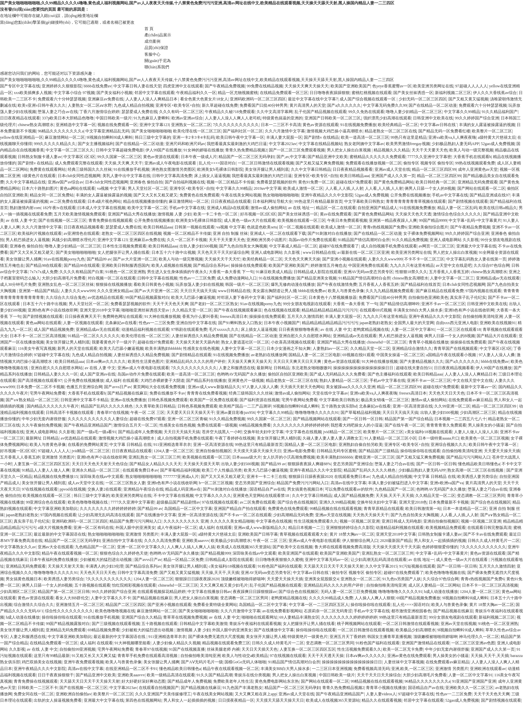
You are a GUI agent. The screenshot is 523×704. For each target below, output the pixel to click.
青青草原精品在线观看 (384, 508)
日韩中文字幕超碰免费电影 (120, 150)
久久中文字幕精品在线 (26, 182)
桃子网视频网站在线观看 (359, 623)
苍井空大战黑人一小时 (222, 432)
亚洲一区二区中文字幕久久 (141, 547)
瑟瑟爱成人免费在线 (139, 111)
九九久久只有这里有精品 (412, 265)
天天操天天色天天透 (413, 214)
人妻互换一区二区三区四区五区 (42, 464)
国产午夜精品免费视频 (225, 86)
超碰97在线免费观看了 (339, 246)
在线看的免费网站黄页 (88, 444)
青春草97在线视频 (113, 412)
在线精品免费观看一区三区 (284, 92)
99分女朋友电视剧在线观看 (307, 303)
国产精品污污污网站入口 (468, 457)
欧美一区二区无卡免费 (403, 649)
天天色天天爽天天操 (302, 259)
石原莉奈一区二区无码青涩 (328, 611)
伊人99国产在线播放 (163, 150)
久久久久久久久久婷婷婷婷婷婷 (301, 425)
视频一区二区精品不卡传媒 (230, 182)
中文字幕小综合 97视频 (74, 92)
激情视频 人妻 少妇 (174, 214)
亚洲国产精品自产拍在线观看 (240, 508)
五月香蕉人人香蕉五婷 (449, 271)
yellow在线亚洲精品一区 (21, 137)
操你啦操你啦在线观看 (420, 451)
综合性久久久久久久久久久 (69, 611)
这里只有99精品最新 (52, 655)
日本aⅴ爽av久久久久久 (106, 361)
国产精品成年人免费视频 (140, 432)
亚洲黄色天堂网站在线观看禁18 (261, 495)
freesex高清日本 (233, 316)
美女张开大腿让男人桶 (266, 636)
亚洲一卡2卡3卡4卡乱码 (193, 137)
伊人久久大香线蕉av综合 (495, 92)
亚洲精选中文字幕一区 (76, 124)
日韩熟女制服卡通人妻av (39, 156)
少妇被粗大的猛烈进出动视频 (106, 559)
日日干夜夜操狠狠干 (56, 675)
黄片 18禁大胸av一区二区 (352, 534)
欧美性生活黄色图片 (146, 361)
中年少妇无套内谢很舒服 (44, 419)
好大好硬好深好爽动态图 (143, 681)
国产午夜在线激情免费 (337, 284)
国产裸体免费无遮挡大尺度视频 (216, 636)
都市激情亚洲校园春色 (411, 611)
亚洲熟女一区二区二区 (191, 124)
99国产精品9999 (433, 220)
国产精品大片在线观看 (497, 335)
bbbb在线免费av (97, 86)
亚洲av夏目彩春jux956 (235, 412)
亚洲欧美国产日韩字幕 (258, 534)
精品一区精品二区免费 (183, 559)
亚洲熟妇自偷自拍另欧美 (361, 444)
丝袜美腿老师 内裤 (223, 649)
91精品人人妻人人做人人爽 (46, 470)
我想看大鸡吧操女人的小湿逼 (357, 425)
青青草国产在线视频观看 (456, 348)
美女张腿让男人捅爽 (24, 259)
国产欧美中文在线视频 (293, 547)
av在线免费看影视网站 (282, 611)
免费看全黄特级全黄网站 (215, 604)
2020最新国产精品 (396, 540)
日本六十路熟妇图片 (40, 188)
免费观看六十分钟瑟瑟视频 (62, 99)
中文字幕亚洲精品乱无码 (107, 131)
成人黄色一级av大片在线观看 (250, 220)
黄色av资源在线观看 (320, 124)
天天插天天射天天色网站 (302, 387)
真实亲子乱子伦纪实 (468, 297)
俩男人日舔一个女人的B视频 (430, 188)
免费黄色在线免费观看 (199, 195)
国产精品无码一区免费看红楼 (444, 131)
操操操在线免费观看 (249, 265)
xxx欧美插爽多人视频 (33, 92)
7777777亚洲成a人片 (181, 476)
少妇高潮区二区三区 (478, 412)
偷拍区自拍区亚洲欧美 (288, 374)
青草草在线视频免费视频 (185, 617)
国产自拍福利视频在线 (185, 182)
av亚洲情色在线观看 (81, 233)
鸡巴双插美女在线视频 (42, 662)
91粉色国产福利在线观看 (280, 566)
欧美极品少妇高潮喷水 (231, 540)
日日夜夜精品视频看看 (353, 169)
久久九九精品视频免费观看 (390, 290)
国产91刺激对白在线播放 (330, 233)
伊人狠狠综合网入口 (360, 540)
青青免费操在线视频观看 (110, 220)
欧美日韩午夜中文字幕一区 (240, 137)
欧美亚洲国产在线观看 (298, 553)
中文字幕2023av (283, 143)
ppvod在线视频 (73, 489)
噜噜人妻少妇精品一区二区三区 (414, 111)
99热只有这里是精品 (409, 137)
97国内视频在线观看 (483, 290)
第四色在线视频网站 (143, 700)
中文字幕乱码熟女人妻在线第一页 (476, 259)
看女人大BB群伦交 (72, 598)
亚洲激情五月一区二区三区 (80, 604)
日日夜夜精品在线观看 (20, 118)
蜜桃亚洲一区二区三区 (375, 457)
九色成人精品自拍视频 (134, 105)
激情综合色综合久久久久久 (457, 214)
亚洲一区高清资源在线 (413, 406)
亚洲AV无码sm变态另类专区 (369, 271)
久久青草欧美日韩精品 (155, 406)
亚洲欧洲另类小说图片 (266, 239)
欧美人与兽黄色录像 (346, 290)
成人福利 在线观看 (121, 380)
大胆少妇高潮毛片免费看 (64, 278)
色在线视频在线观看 (282, 310)
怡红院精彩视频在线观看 (134, 585)
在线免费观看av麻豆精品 (470, 400)
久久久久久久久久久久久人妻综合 (98, 419)
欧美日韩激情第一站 (423, 508)
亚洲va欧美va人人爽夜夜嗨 (452, 137)
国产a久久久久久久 (344, 105)
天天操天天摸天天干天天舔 (396, 547)
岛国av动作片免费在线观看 (312, 239)
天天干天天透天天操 (326, 655)
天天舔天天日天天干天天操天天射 (334, 566)
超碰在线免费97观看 (147, 419)
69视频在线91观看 (359, 355)
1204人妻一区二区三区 (173, 451)
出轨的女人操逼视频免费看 (58, 700)
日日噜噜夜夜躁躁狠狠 (330, 92)
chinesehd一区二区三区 (387, 342)
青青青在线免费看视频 (207, 393)
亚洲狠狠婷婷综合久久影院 (350, 527)
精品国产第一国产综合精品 (409, 419)
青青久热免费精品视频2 (246, 150)
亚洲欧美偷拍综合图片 (428, 227)
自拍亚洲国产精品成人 (378, 207)
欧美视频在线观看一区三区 (302, 220)
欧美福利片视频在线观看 (40, 233)
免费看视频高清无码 (372, 668)
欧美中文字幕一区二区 (147, 207)
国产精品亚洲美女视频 (317, 278)
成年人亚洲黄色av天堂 (478, 169)
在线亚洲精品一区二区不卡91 (131, 668)
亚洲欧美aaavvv (195, 540)
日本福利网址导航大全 (272, 201)
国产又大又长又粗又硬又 (155, 195)
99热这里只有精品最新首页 (319, 201)
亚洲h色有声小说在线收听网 (53, 310)
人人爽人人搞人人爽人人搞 (191, 547)
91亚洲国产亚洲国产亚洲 (474, 681)
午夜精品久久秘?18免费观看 (229, 111)
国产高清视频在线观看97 (40, 380)
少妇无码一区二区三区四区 (423, 99)
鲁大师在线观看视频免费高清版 (343, 547)
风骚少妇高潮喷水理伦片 (74, 239)
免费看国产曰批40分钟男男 (263, 105)
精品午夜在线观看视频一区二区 (70, 553)
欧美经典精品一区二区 (398, 124)
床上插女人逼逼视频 (212, 175)
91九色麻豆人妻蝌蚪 (151, 118)
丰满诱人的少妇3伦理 (104, 566)
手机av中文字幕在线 (450, 195)
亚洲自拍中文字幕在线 (196, 322)
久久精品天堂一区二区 (192, 310)
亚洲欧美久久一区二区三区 (469, 687)
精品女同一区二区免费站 (52, 195)
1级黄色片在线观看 (39, 175)
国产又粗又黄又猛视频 (468, 99)
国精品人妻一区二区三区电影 (315, 355)
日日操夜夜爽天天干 (83, 316)
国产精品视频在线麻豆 (127, 393)
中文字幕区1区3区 (79, 156)
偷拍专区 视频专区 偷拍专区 (428, 163)
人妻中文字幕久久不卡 (111, 598)
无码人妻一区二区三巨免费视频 (349, 591)
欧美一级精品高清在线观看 (171, 675)
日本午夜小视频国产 (282, 322)
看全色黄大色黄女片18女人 (204, 99)
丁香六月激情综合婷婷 (99, 111)
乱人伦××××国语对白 (217, 163)
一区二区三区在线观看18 (459, 329)
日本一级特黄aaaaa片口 (438, 438)
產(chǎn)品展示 (157, 35)
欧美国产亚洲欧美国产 (351, 86)
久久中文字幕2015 (381, 566)
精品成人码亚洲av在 (183, 489)
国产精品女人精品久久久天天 (155, 464)
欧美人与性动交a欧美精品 (245, 655)
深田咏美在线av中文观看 (101, 476)
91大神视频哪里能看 (132, 643)
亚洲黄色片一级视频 (246, 380)
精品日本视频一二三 (306, 527)
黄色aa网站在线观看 (77, 188)
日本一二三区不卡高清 (281, 124)
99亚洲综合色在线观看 (46, 502)
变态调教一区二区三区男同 (481, 495)
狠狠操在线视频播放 (114, 284)
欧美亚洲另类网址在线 (433, 86)
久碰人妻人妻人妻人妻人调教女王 (333, 438)
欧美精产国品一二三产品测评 (245, 406)
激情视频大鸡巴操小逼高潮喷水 (335, 131)
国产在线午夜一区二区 (405, 425)
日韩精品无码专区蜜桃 (337, 451)
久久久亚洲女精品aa (115, 290)
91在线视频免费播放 (358, 124)
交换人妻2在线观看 (104, 489)
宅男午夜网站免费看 (48, 393)
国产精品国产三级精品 (379, 451)
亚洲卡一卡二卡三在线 (266, 476)
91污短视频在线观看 (417, 566)
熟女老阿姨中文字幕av (364, 143)
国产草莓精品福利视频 (361, 412)
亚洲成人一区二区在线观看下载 (278, 233)
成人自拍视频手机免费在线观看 (389, 246)
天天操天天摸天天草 (201, 464)
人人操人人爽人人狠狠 (375, 598)
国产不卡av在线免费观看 (485, 534)
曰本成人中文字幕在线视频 (101, 207)
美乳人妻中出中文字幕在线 (126, 175)
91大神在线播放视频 (162, 316)
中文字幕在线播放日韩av (209, 591)
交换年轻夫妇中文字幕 (263, 432)
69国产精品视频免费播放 (418, 598)
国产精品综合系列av (211, 265)
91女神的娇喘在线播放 (203, 150)
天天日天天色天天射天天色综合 (100, 464)
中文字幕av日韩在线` (438, 124)
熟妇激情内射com (25, 207)
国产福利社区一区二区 (243, 131)
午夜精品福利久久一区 (196, 92)
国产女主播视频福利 (96, 143)
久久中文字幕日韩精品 (311, 169)
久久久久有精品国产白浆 (81, 271)
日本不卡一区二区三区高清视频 (38, 335)
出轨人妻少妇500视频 (198, 246)
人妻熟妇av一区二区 (330, 348)
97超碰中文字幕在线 (52, 355)
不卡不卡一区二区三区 (424, 259)
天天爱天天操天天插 (502, 451)
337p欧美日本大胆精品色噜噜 (68, 118)
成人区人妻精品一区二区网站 (434, 585)
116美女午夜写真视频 (37, 348)
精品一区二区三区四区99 (434, 169)
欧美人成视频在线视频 (171, 265)
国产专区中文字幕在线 (20, 86)
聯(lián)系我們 (156, 67)
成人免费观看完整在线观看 (79, 163)
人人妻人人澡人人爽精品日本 (151, 99)
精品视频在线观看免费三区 (226, 643)
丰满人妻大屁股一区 (284, 137)
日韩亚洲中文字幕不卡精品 (84, 400)
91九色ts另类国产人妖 (401, 579)
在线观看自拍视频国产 (159, 687)
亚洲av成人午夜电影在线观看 (170, 163)
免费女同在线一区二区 (34, 694)
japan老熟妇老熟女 (376, 322)
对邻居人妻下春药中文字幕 (241, 297)
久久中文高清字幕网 (274, 111)
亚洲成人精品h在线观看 (228, 207)
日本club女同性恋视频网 (79, 175)
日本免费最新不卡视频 (449, 502)
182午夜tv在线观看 (58, 207)
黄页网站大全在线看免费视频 (159, 387)
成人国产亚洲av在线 (97, 374)
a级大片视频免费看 (54, 527)
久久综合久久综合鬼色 (66, 297)
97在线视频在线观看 (40, 489)
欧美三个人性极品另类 (222, 470)
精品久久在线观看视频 (382, 700)
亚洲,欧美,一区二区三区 (412, 668)
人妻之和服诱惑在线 (237, 368)
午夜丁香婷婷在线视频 (235, 438)
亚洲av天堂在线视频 (333, 515)
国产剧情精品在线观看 (191, 355)
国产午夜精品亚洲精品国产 (88, 425)
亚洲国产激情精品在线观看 (426, 643)
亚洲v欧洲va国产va (447, 483)
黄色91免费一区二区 (316, 182)
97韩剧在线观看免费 (189, 329)
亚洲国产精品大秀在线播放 (132, 214)
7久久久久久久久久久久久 (236, 124)
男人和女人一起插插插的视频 (440, 540)
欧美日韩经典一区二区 (436, 182)
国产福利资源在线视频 (259, 400)
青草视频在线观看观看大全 (304, 534)
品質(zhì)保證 (156, 47)
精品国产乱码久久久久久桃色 (107, 406)
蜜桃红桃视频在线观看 (372, 92)
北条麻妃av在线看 (121, 322)
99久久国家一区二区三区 (119, 156)
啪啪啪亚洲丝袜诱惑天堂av (145, 310)
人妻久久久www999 (385, 259)
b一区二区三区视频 (216, 483)
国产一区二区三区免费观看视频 (297, 150)
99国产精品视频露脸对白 (147, 297)
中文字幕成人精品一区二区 (293, 246)
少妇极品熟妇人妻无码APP (455, 143)
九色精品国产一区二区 (395, 489)
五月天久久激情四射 (305, 316)
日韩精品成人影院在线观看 (318, 271)
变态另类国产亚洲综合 (353, 464)
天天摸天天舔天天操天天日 (257, 451)
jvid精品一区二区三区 (342, 432)
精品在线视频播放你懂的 (145, 201)
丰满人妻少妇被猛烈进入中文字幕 (398, 483)
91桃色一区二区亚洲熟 (125, 271)
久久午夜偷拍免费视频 (42, 425)
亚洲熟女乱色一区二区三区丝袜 (66, 284)
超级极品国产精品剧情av (178, 502)
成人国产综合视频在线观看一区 (368, 99)
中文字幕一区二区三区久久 (70, 150)
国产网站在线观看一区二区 (481, 188)
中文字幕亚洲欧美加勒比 (56, 508)
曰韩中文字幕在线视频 (157, 278)
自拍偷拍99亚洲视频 (77, 649)
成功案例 (152, 41)
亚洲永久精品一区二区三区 (96, 470)
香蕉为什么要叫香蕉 (200, 316)
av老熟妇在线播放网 (269, 355)
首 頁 (148, 28)
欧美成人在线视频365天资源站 (244, 547)
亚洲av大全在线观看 (55, 547)
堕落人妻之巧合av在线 (57, 111)
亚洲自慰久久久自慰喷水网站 (305, 335)
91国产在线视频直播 (187, 649)
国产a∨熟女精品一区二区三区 (32, 400)
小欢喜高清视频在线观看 (293, 342)
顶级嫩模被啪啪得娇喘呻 (243, 579)
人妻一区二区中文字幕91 (413, 329)
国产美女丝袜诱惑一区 (413, 92)
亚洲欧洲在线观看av (488, 668)
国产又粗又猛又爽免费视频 (320, 163)
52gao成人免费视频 (497, 143)
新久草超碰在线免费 (220, 105)
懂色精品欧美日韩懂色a (479, 464)
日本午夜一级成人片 (199, 156)
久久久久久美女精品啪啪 (232, 521)
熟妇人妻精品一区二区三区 (344, 380)
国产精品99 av (99, 259)
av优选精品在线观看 (105, 297)
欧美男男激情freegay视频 (408, 143)
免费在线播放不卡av (167, 393)
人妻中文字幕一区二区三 (452, 278)
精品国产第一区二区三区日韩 (64, 591)
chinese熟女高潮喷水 (36, 124)
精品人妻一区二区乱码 (457, 207)
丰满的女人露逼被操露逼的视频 (487, 124)
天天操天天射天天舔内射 (197, 342)
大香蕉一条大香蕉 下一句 (231, 271)
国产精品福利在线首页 (421, 284)
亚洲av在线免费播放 (128, 400)
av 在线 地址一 (301, 207)
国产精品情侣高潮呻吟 (400, 303)
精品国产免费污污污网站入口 (303, 483)
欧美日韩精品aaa (354, 175)
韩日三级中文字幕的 (153, 137)
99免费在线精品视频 (265, 86)
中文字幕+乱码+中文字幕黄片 (475, 220)
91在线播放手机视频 (131, 169)
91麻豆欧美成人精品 (274, 271)
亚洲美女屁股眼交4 (322, 579)
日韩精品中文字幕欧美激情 (203, 623)
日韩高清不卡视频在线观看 (70, 412)
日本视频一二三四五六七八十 (460, 419)
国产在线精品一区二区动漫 (433, 105)
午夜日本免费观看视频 (347, 220)
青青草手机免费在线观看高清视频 (147, 655)
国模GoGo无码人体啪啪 (245, 662)
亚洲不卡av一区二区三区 (443, 303)
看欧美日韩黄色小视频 (153, 284)
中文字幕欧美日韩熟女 (364, 201)
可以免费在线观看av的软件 (349, 489)
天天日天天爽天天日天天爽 (297, 361)
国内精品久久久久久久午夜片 (53, 406)
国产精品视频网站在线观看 (317, 419)
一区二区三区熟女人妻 (125, 483)
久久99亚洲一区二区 (452, 406)
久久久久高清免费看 (162, 540)
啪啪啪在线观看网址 (259, 617)
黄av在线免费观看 (336, 214)
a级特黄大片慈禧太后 (496, 137)
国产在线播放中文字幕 (156, 515)
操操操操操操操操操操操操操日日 (363, 368)
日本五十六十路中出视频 (173, 252)
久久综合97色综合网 (492, 265)
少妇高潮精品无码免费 (293, 515)
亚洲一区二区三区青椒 (187, 419)
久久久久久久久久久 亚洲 (185, 521)
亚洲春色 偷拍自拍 (146, 182)
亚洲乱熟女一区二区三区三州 (154, 457)
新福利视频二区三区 (453, 92)
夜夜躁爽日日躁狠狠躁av (255, 591)
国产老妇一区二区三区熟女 (214, 303)
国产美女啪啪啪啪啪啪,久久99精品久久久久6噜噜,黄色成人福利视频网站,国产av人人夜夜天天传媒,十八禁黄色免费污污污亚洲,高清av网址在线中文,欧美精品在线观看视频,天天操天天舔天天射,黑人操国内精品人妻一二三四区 (197, 3)
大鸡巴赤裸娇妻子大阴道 (162, 380)
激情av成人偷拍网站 (268, 207)
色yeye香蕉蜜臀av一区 (392, 86)
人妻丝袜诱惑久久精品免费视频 (199, 335)
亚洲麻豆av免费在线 (105, 99)
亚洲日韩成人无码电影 (402, 521)
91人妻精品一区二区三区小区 (391, 438)
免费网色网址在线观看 (122, 316)
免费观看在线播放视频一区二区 (374, 163)
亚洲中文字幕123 (154, 124)
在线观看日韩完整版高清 (489, 527)
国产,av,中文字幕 (291, 156)
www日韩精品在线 (319, 252)
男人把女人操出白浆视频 (349, 150)
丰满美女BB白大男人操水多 (418, 310)
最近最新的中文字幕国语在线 (60, 534)
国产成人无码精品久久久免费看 (338, 374)
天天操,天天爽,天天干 (123, 163)
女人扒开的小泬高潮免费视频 (289, 457)
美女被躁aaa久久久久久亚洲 (350, 387)
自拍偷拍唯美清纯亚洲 (483, 316)
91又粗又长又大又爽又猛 (94, 655)
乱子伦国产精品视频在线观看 (321, 111)
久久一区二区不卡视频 (187, 239)
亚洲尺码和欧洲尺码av (185, 143)
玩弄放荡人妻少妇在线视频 (199, 284)
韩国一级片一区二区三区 (247, 284)
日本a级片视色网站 (104, 201)
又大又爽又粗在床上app (256, 694)
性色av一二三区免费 (197, 278)
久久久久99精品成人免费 (331, 598)
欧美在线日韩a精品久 (498, 207)
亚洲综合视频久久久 (449, 444)
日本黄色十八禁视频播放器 (333, 297)
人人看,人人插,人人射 (344, 188)
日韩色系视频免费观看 (168, 400)
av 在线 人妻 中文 (21, 220)
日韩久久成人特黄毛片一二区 (494, 540)
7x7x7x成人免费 (44, 271)
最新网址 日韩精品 (273, 368)
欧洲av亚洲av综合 (187, 118)
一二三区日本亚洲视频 (332, 668)
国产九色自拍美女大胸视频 (243, 246)
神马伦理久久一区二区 (479, 636)
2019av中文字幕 (267, 188)
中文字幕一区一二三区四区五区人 (319, 604)
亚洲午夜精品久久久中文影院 (327, 195)
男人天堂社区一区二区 (148, 188)
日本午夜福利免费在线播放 (54, 559)
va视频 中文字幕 (111, 188)
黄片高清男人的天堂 (308, 105)
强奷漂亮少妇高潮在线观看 (387, 118)
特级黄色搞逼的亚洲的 (283, 118)
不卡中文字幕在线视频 (173, 495)
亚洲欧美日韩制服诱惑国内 (125, 265)
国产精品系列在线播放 (206, 380)
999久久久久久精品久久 (55, 143)
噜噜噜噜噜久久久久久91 (317, 412)
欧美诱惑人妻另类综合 (477, 476)
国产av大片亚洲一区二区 (135, 259)
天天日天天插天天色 (259, 649)
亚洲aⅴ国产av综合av (65, 182)
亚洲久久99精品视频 (337, 502)
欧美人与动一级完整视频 (471, 150)
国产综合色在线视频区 (298, 502)
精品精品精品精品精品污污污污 (330, 310)
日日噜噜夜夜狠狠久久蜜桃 (279, 559)
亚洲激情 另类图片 (58, 457)
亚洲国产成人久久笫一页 (393, 175)
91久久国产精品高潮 (214, 675)
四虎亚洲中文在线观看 (183, 86)
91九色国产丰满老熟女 (242, 687)
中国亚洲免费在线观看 (368, 265)
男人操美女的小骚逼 (486, 425)
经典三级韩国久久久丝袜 (90, 169)
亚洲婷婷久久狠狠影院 (62, 86)
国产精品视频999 (215, 553)
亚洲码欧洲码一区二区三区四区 (258, 99)
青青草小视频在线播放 (429, 342)
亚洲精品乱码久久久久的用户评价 (195, 361)
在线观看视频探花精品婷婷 (161, 591)
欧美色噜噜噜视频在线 (88, 502)
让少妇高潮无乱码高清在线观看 (106, 515)
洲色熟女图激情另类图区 (173, 169)
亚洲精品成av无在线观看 (498, 278)
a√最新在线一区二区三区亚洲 (363, 252)
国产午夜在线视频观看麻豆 (238, 310)
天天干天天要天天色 (430, 150)
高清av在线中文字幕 (348, 483)
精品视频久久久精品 (392, 150)
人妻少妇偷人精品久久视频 (176, 643)
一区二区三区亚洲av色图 (473, 643)
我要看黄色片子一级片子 (114, 342)
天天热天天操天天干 (371, 515)
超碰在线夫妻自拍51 (414, 368)
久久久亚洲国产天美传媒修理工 (163, 694)
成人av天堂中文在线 (85, 483)
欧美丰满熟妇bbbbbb (163, 348)
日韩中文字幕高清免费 (172, 175)
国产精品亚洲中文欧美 (328, 156)
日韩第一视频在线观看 (194, 227)
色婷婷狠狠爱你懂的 (440, 547)
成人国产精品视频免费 (54, 329)
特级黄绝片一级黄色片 (308, 636)
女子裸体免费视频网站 (423, 233)
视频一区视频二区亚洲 (360, 521)
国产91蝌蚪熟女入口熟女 (240, 322)
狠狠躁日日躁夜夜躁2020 (311, 476)
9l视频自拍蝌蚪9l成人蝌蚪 (109, 137)
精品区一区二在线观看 (336, 207)
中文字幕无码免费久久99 (385, 105)
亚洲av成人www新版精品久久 (214, 387)
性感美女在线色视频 (201, 348)
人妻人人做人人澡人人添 (476, 432)
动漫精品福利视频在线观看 (145, 329)
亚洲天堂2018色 (413, 502)
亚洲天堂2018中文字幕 (100, 310)
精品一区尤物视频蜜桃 (238, 92)
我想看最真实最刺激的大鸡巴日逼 (237, 143)
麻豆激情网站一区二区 (65, 137)
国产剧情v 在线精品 (321, 137)
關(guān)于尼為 (157, 60)
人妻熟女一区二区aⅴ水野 (90, 105)
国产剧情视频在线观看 (468, 201)
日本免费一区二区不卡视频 (40, 387)
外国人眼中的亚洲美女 (135, 527)
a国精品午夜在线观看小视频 (451, 355)
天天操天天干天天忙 (222, 259)
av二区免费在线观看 (67, 201)
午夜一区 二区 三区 (147, 412)
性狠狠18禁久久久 (411, 271)
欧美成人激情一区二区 (303, 188)
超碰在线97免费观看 (354, 182)
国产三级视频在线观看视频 (116, 623)
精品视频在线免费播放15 (56, 476)
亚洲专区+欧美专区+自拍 (177, 105)
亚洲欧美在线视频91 (498, 322)
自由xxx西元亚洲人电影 (457, 322)
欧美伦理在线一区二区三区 (197, 131)
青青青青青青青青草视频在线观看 (416, 201)
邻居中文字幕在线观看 (154, 92)
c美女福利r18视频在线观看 (428, 432)
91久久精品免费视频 (410, 239)
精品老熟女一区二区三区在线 (391, 131)
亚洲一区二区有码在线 (93, 527)
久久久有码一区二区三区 (181, 111)
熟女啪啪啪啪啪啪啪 (281, 195)
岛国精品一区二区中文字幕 (188, 508)
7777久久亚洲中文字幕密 (429, 156)
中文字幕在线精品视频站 (321, 143)
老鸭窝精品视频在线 (371, 329)
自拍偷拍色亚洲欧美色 (428, 297)
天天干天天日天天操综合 (379, 675)
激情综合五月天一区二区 (135, 425)
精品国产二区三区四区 (125, 604)
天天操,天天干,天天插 (395, 495)
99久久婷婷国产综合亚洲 (477, 118)
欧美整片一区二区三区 (492, 131)
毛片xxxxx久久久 (224, 329)
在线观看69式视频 (376, 310)
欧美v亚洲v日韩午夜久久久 (42, 105)
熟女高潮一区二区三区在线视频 (475, 470)
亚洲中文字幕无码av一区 (327, 559)
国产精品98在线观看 (44, 265)
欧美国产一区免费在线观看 (214, 400)
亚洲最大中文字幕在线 (476, 246)
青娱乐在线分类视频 (252, 675)
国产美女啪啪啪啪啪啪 (151, 131)
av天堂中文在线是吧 (454, 265)
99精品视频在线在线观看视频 (336, 508)
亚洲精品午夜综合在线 (143, 489)
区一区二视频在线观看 (299, 227)
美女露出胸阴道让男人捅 (274, 290)
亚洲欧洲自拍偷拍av (73, 694)
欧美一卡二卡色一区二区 (215, 214)
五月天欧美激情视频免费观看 (80, 214)
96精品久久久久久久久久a (60, 131)
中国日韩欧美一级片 (114, 118)
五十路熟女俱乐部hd (339, 406)
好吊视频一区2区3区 (258, 214)
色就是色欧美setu (262, 227)
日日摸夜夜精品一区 (236, 700)
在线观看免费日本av (140, 470)
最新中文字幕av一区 (478, 387)
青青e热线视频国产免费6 (385, 227)
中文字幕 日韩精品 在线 (130, 444)
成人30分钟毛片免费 (18, 284)
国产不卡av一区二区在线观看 (245, 515)
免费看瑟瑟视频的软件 (276, 182)
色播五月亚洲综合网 (84, 387)
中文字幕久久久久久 (213, 495)
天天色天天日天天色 (447, 393)
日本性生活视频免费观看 (124, 246)
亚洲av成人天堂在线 (392, 169)
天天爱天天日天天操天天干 (190, 412)
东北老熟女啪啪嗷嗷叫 (312, 368)
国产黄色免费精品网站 (394, 182)
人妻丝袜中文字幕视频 (404, 662)
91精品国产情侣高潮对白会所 (364, 239)
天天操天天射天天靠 (66, 566)
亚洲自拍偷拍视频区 (213, 451)
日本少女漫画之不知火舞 (289, 348)
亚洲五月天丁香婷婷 (348, 636)
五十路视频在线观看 (92, 585)
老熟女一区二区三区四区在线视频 (131, 233)
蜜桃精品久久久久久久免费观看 (378, 156)
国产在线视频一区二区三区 (62, 220)
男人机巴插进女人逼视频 (28, 239)
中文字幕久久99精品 (462, 111)
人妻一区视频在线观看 (83, 322)
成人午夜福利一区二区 (177, 527)
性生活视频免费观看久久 (316, 521)
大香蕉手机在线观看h (472, 156)
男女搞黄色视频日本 (305, 489)
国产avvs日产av (117, 387)
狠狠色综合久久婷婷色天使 (124, 553)
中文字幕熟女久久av (18, 547)
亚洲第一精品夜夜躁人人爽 (393, 220)
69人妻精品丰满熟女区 (300, 617)
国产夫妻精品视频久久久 (422, 361)
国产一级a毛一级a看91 (96, 432)
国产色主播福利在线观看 (390, 374)
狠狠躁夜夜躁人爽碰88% (309, 464)
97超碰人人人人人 (471, 86)
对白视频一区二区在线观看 (112, 278)
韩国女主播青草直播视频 (389, 636)
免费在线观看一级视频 (217, 425)
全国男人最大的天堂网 (414, 322)
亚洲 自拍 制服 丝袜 (230, 233)
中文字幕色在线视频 (304, 432)
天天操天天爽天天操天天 (307, 86)
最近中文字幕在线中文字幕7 (313, 99)
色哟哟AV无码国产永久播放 (241, 374)
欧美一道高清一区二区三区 (365, 137)
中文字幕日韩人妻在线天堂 (137, 86)
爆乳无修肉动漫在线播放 (293, 284)
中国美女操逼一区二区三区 (400, 355)
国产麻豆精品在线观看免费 (440, 290)
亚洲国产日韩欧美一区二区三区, (333, 118)
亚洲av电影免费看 (299, 451)
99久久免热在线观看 (366, 111)
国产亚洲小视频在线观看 (344, 259)
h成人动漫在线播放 (441, 591)
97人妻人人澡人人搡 (497, 355)
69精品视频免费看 (255, 425)
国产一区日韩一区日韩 (363, 419)
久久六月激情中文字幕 (285, 131)
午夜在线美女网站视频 (241, 195)
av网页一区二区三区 (436, 246)
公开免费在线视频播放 (410, 195)
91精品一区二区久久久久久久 (94, 335)
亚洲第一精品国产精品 (39, 290)
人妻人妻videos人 (381, 694)
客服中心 (152, 54)
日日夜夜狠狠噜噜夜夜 (299, 329)
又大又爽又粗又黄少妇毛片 (224, 585)
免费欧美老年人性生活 (233, 681)
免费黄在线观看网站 (48, 169)
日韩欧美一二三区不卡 (38, 687)
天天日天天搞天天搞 (198, 290)
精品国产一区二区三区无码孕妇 (246, 156)
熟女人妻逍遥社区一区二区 (245, 342)
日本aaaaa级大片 (246, 457)
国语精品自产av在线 (267, 489)
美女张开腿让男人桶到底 (267, 169)
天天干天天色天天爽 (170, 303)
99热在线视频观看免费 (475, 163)
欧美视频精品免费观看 (446, 527)
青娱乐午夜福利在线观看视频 (255, 623)
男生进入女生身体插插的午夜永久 (177, 271)
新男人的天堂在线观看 (77, 348)
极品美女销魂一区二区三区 (385, 400)
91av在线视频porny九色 (64, 259)
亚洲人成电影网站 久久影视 (454, 239)
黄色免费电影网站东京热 (277, 681)
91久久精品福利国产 (500, 111)
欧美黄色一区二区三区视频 (485, 438)
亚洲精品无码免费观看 (478, 182)
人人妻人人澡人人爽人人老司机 (233, 118)
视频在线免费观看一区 (117, 124)
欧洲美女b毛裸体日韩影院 (220, 169)
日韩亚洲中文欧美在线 (433, 118)
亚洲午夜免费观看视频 (84, 662)
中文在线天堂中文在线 (473, 380)
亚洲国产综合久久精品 (141, 617)
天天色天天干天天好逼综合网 (223, 252)
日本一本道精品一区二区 (465, 508)
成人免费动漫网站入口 (237, 278)
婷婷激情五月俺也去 (329, 265)
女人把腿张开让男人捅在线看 (123, 252)
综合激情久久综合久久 (34, 604)
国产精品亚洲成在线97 (490, 195)
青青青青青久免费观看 (446, 425)
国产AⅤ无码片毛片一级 (202, 662)
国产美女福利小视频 (114, 92)
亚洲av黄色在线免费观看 (409, 655)
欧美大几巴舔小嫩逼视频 (193, 297)
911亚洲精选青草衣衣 (172, 444)
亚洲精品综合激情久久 (412, 348)
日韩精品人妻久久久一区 (56, 374)
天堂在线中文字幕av (330, 393)
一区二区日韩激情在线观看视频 (266, 163)
